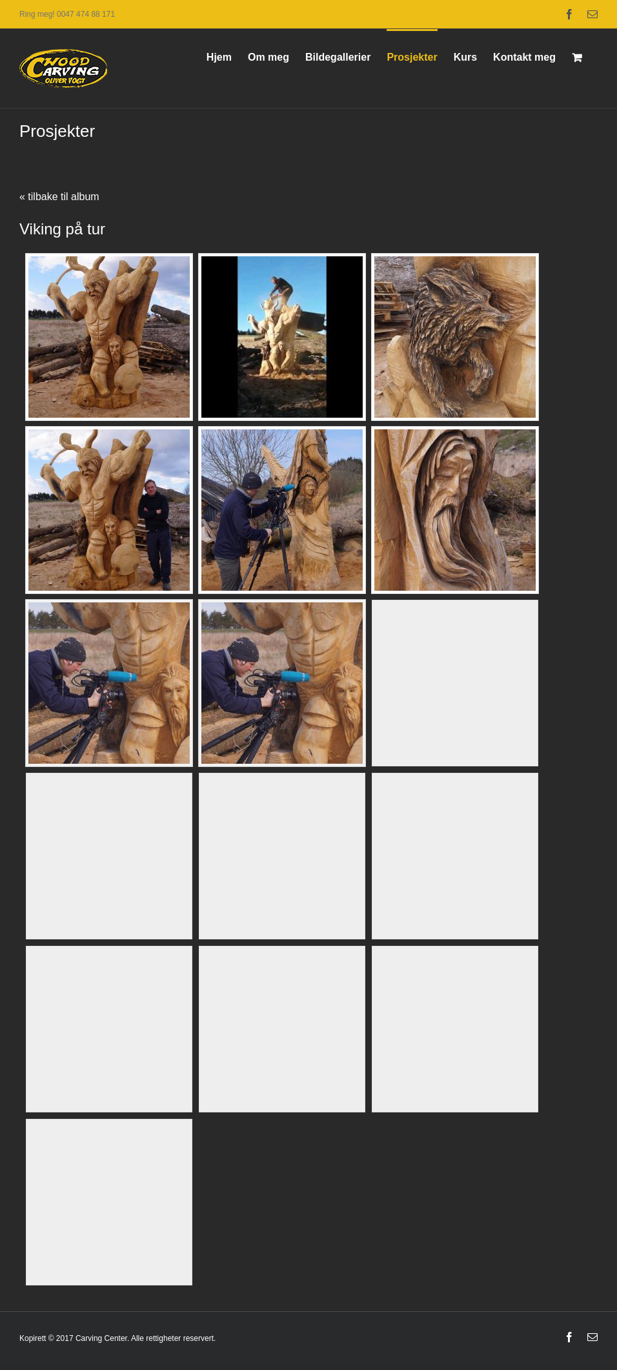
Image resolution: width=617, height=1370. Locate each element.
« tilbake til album (59, 196)
